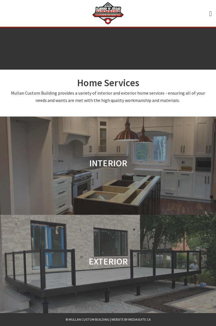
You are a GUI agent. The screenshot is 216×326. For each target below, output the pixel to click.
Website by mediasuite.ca (131, 319)
